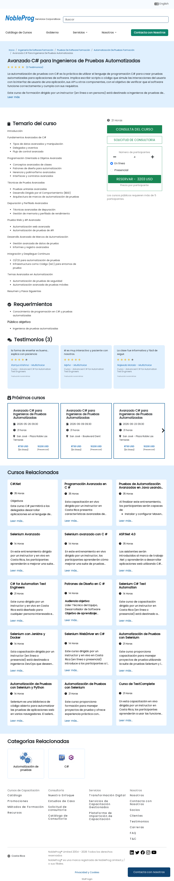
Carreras (137, 827)
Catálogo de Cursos (18, 32)
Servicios (79, 32)
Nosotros (108, 32)
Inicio (11, 50)
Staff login (87, 879)
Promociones (17, 801)
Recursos (14, 813)
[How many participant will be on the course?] (134, 157)
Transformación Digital (107, 795)
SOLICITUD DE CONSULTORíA (134, 140)
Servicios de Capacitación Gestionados (99, 804)
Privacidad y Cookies (87, 872)
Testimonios (139, 821)
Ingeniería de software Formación (35, 50)
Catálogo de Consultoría (58, 817)
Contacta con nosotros (149, 872)
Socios (135, 810)
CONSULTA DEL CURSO (134, 129)
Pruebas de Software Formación (73, 50)
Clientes (136, 816)
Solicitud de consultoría (57, 808)
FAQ (133, 833)
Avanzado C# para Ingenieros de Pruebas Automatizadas (43, 53)
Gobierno (52, 32)
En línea (119, 163)
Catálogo (14, 795)
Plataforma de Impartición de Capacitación (100, 816)
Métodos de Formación (25, 807)
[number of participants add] (153, 157)
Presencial (121, 170)
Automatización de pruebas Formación (114, 50)
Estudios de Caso (61, 801)
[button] (162, 430)
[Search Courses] (116, 19)
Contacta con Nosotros (149, 32)
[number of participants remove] (115, 157)
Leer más (13, 97)
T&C (133, 839)
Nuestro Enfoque (61, 795)
